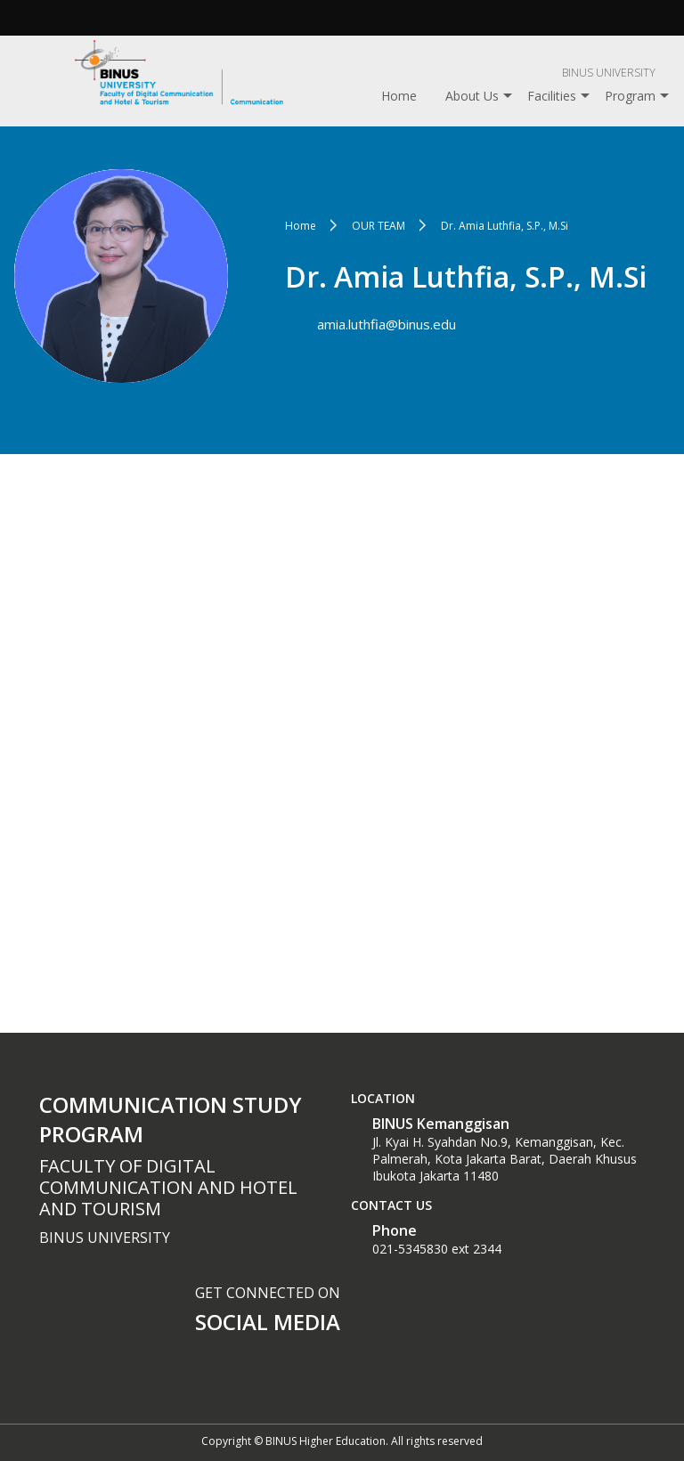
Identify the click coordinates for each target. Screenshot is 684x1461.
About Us (472, 95)
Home (399, 95)
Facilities (551, 95)
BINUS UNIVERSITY (609, 72)
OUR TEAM (378, 225)
